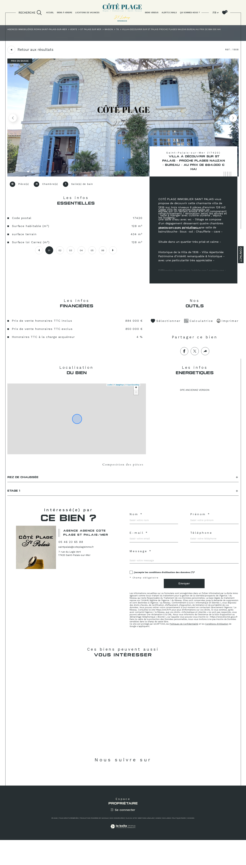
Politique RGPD (179, 843)
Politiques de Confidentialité (186, 647)
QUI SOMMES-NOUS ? (190, 12)
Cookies (190, 843)
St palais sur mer (95, 29)
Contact (241, 254)
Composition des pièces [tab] (123, 473)
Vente (76, 29)
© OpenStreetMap (132, 393)
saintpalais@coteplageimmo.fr (78, 565)
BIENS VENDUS (151, 12)
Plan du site (131, 843)
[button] (232, 119)
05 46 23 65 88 (72, 560)
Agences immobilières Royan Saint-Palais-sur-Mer (39, 29)
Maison (114, 29)
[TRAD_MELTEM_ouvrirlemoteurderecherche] (30, 12)
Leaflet (109, 393)
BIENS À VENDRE (64, 12)
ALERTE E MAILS (169, 12)
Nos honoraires (117, 843)
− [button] (135, 400)
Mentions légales (146, 843)
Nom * (136, 527)
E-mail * (139, 546)
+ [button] (135, 396)
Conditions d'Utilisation (220, 647)
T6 (123, 29)
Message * (141, 566)
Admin (158, 843)
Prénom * (201, 527)
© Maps (118, 393)
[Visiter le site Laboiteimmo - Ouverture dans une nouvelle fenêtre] (123, 855)
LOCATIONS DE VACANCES (87, 12)
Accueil (50, 12)
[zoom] (123, 176)
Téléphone (202, 546)
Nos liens (166, 843)
